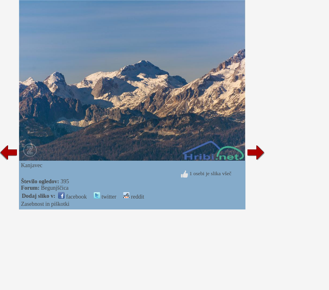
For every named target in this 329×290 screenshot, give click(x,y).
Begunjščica (54, 188)
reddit (133, 197)
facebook (72, 197)
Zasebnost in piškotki (45, 204)
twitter (105, 197)
